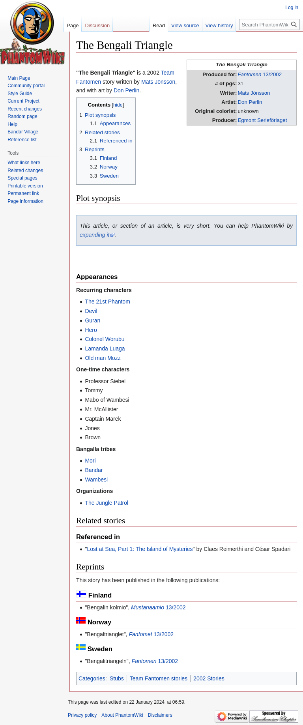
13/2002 (260, 74)
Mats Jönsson (254, 93)
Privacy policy (82, 715)
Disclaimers (160, 715)
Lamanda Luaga (105, 348)
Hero (91, 330)
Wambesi (96, 479)
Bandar (94, 470)
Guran (92, 320)
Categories (92, 678)
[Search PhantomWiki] (269, 24)
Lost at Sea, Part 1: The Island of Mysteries (140, 549)
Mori (90, 460)
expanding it (95, 235)
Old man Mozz (102, 358)
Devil (91, 311)
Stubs (117, 678)
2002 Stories (208, 678)
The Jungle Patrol (106, 503)
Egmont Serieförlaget (262, 120)
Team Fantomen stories (158, 678)
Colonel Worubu (104, 339)
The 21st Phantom (107, 301)
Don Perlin (250, 102)
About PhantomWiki (122, 715)
